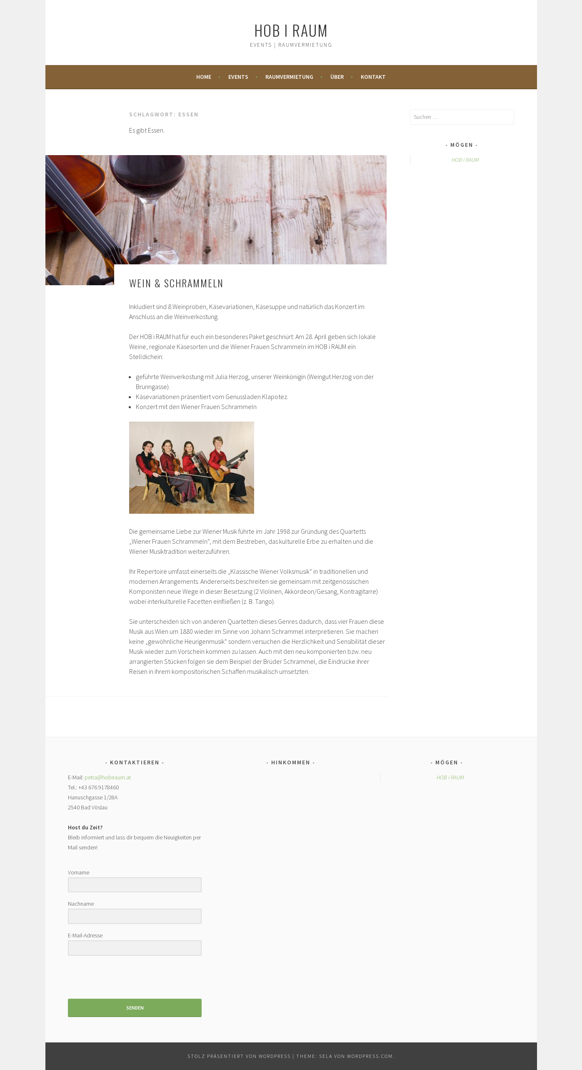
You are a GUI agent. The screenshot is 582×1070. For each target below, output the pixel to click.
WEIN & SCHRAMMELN (176, 282)
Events (238, 76)
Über (337, 76)
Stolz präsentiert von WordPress (239, 1056)
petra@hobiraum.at (108, 777)
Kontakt (373, 76)
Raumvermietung (289, 76)
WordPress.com (370, 1056)
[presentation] (119, 978)
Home (203, 76)
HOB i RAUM (291, 30)
